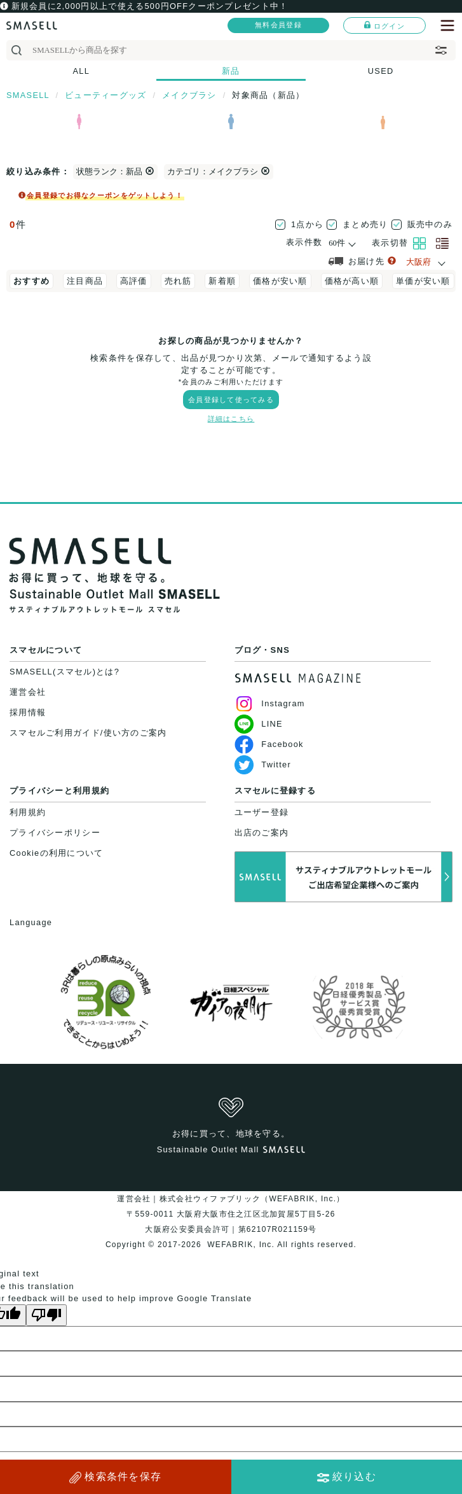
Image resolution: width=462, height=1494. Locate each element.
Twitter (262, 764)
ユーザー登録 (261, 812)
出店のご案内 (261, 832)
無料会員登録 (278, 25)
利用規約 (28, 812)
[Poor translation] (46, 1315)
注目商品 (85, 281)
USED (381, 71)
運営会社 (28, 692)
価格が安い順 (280, 281)
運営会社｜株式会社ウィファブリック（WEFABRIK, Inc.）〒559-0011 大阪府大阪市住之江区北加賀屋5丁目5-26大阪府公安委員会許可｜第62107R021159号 (230, 1214)
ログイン (384, 25)
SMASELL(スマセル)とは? (64, 671)
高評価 (133, 281)
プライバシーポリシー (55, 832)
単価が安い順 (423, 281)
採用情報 (28, 712)
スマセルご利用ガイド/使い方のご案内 (88, 732)
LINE (258, 724)
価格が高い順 (352, 281)
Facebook (269, 744)
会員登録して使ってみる (231, 399)
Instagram (269, 703)
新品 (231, 71)
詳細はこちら (231, 418)
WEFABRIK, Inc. (241, 1244)
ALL (81, 71)
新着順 (222, 281)
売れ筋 (178, 281)
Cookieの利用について (56, 853)
